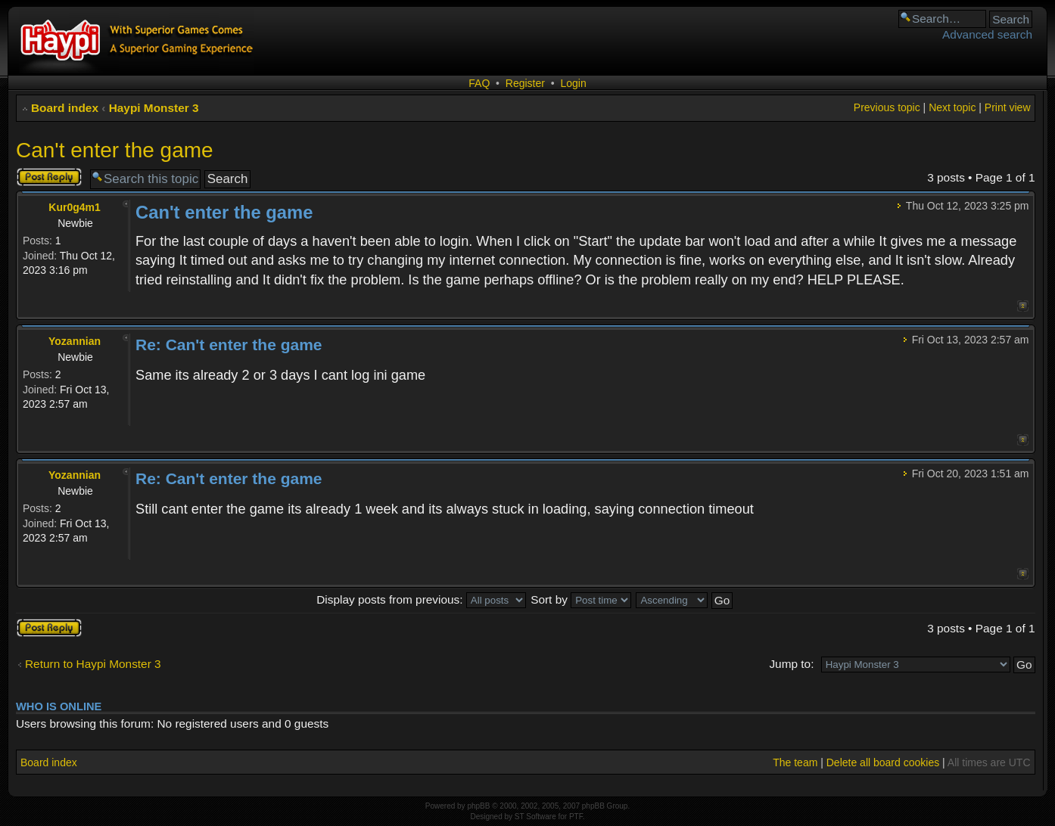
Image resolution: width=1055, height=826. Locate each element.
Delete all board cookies (882, 762)
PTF (576, 816)
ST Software (535, 816)
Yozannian (74, 341)
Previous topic (887, 107)
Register (525, 83)
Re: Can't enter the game (228, 344)
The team (795, 762)
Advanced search (987, 34)
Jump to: (791, 663)
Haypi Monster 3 (154, 107)
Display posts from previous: (421, 599)
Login (573, 83)
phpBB (478, 806)
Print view (1008, 107)
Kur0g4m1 (74, 207)
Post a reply (49, 177)
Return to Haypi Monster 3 (93, 663)
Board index (64, 107)
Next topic (952, 107)
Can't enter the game (114, 150)
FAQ (479, 83)
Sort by (581, 599)
